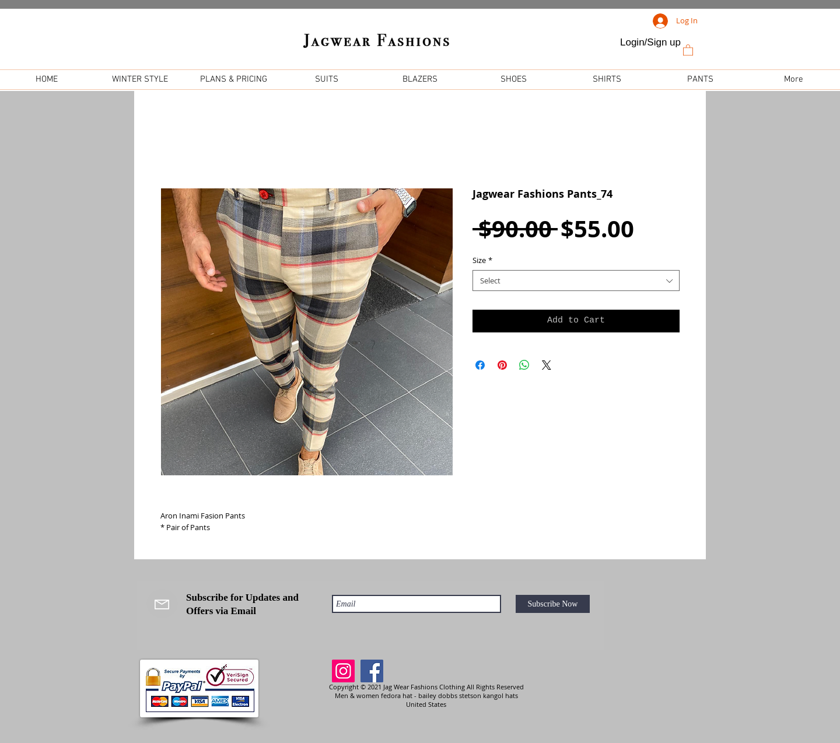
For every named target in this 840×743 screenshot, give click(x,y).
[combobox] (576, 280)
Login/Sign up (650, 42)
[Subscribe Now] (553, 604)
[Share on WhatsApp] (524, 365)
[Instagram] (343, 671)
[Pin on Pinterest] (502, 365)
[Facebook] (371, 671)
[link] (688, 49)
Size (482, 260)
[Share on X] (547, 365)
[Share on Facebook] (480, 365)
